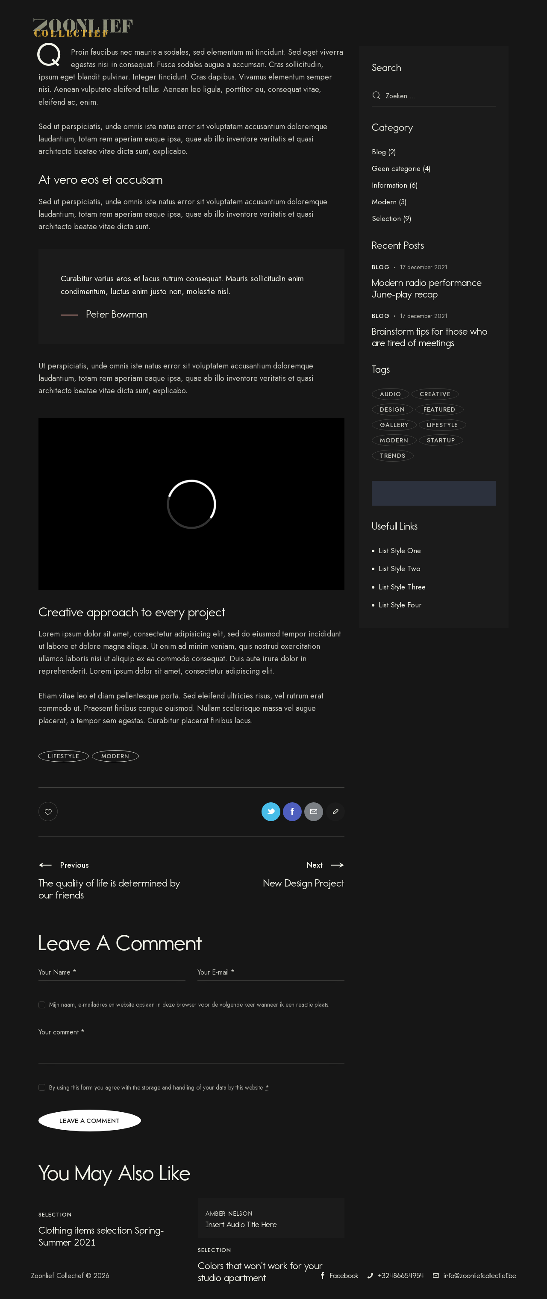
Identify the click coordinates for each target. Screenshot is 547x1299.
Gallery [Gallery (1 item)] (394, 426)
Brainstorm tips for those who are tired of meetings (432, 339)
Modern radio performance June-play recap (430, 289)
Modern (115, 756)
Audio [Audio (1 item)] (391, 395)
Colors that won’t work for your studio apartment (262, 1273)
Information (389, 185)
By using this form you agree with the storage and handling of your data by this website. (159, 1088)
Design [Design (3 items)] (393, 410)
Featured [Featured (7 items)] (441, 410)
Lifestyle (63, 756)
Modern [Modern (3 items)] (394, 441)
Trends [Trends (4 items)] (393, 457)
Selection (55, 1216)
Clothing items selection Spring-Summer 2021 (103, 1238)
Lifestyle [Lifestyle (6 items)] (444, 426)
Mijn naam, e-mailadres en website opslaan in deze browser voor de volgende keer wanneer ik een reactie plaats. (189, 1005)
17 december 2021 (423, 267)
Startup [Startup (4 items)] (442, 441)
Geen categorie (396, 168)
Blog (379, 152)
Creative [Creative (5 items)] (437, 395)
